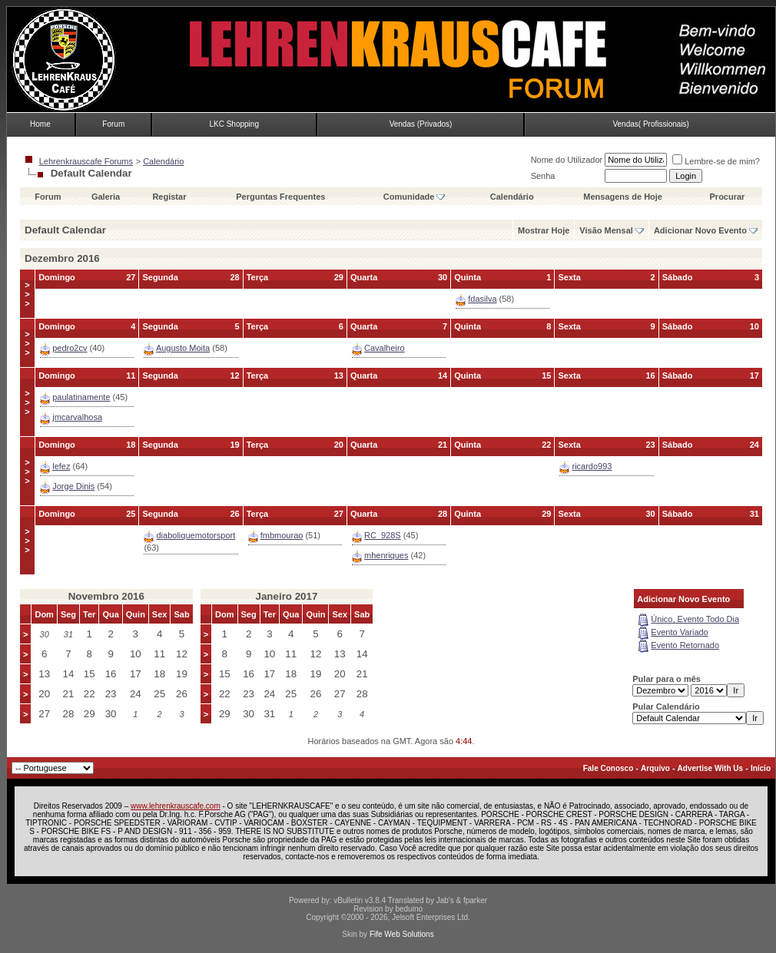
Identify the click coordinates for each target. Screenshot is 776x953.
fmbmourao (281, 535)
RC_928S (382, 535)
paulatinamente (81, 397)
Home (40, 124)
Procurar (727, 196)
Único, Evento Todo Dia (695, 619)
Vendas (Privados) (421, 124)
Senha (543, 175)
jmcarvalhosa (77, 417)
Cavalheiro (384, 347)
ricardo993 (592, 466)
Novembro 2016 (106, 596)
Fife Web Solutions (402, 934)
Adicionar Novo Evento (700, 230)
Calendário (163, 161)
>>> (27, 294)
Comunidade (414, 196)
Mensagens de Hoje (622, 196)
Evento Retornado (685, 645)
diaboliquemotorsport (195, 535)
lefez (61, 466)
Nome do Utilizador (567, 159)
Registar (169, 196)
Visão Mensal (606, 230)
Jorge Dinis (73, 486)
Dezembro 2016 (62, 258)
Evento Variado (679, 632)
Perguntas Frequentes (280, 196)
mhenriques (386, 555)
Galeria (105, 196)
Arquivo (655, 768)
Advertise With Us (710, 768)
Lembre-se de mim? (716, 161)
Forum (113, 124)
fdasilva (482, 298)
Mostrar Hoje (543, 230)
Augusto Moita (183, 347)
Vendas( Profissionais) (650, 124)
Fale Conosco (608, 768)
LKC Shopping (234, 124)
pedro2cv (69, 347)
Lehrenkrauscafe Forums (86, 161)
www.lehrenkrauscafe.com (176, 806)
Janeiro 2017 (287, 596)
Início (761, 768)
